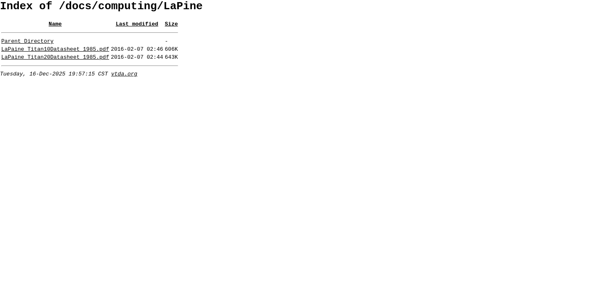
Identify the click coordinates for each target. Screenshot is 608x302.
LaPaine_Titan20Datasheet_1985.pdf (55, 64)
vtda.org (124, 82)
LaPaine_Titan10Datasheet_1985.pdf (55, 55)
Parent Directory (27, 45)
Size (171, 27)
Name (55, 27)
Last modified (137, 27)
